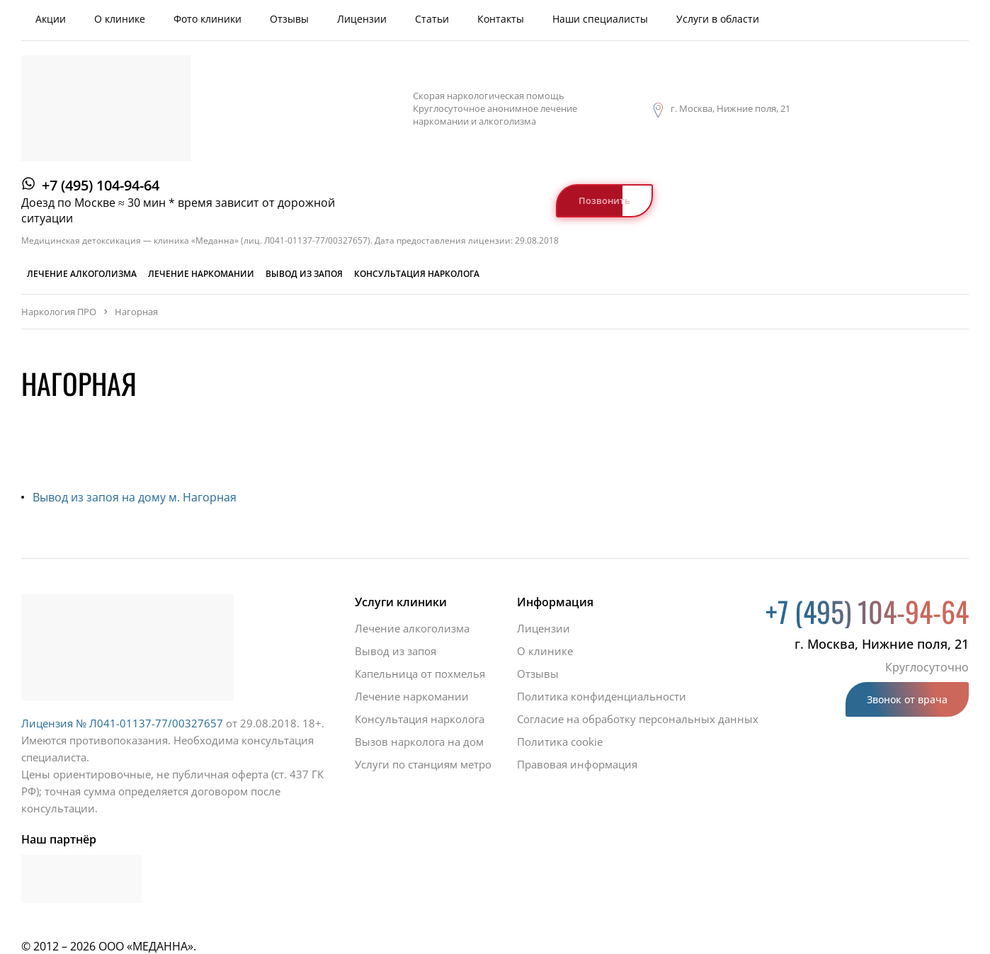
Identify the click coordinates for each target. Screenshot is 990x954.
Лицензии (362, 18)
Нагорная (136, 311)
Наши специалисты (600, 18)
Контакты (500, 18)
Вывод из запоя (304, 274)
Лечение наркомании (201, 274)
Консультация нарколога (416, 274)
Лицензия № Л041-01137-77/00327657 (122, 723)
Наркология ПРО (58, 311)
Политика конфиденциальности (601, 696)
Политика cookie (560, 741)
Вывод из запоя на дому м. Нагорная (135, 497)
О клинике (119, 18)
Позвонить (604, 200)
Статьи (432, 18)
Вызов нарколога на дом (419, 741)
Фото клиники (207, 18)
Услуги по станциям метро (423, 764)
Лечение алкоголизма (82, 274)
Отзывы (289, 18)
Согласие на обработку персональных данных (637, 719)
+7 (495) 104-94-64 (100, 185)
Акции (50, 18)
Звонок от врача (907, 699)
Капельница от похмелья (420, 673)
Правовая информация (577, 764)
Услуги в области (717, 18)
